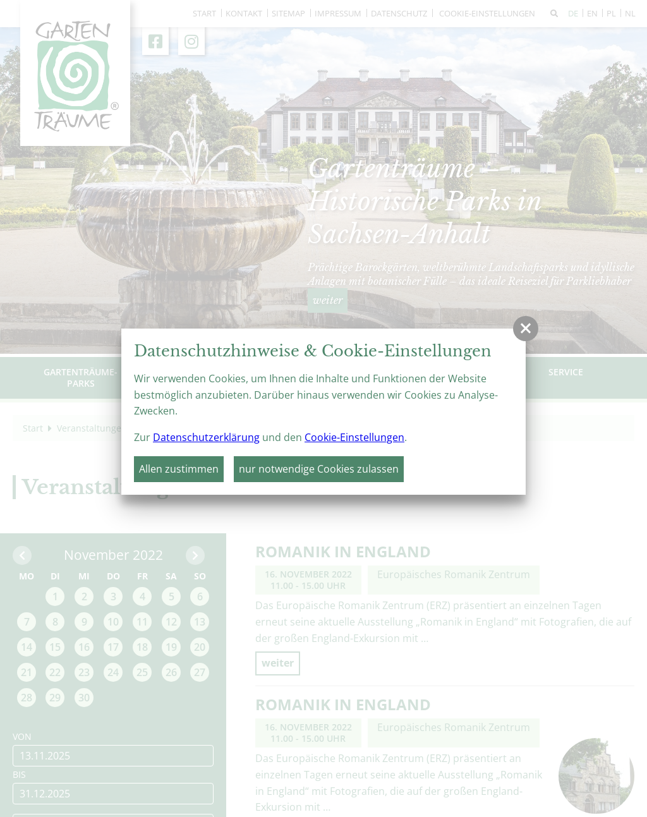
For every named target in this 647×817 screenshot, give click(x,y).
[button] (525, 328)
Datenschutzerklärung (206, 437)
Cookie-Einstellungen (354, 437)
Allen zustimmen (179, 469)
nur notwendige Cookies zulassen (319, 469)
